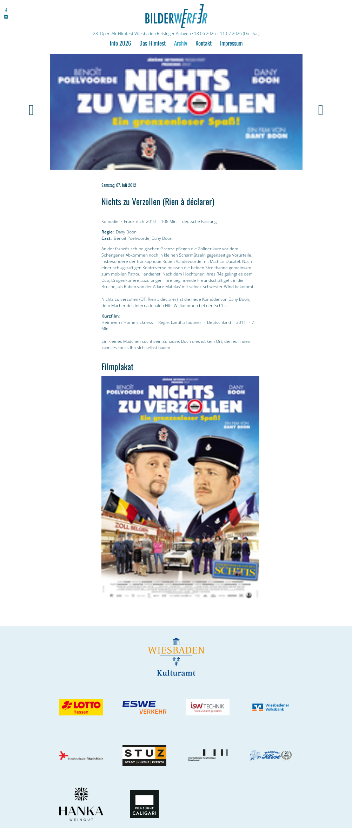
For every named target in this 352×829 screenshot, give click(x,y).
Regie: (107, 232)
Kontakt (203, 43)
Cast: (106, 238)
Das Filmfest (152, 43)
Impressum (231, 43)
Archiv (180, 43)
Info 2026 (120, 43)
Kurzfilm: (110, 316)
